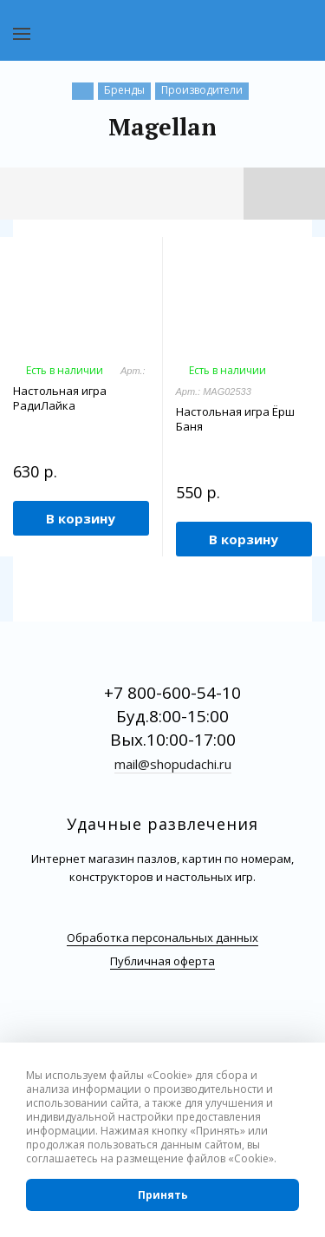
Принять (163, 1195)
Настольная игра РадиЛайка (60, 398)
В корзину (80, 518)
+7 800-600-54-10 (172, 692)
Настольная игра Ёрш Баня (235, 419)
